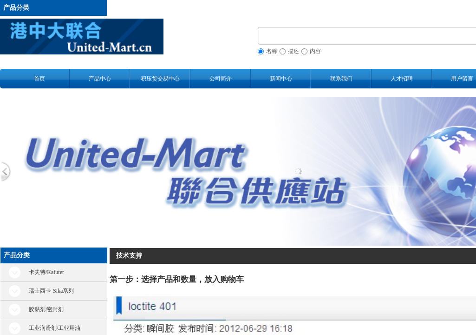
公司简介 (220, 78)
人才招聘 (402, 78)
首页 (39, 78)
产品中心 (100, 78)
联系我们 (341, 78)
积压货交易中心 (160, 78)
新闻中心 (281, 78)
